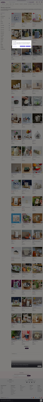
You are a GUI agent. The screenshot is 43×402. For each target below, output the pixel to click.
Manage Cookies (15, 46)
